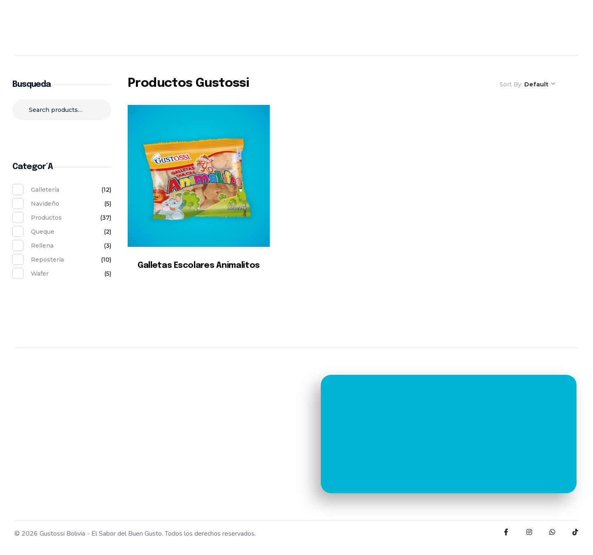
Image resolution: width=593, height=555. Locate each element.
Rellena (42, 245)
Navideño (45, 203)
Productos (46, 217)
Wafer (40, 273)
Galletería (45, 189)
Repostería (47, 259)
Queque (42, 231)
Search (62, 135)
